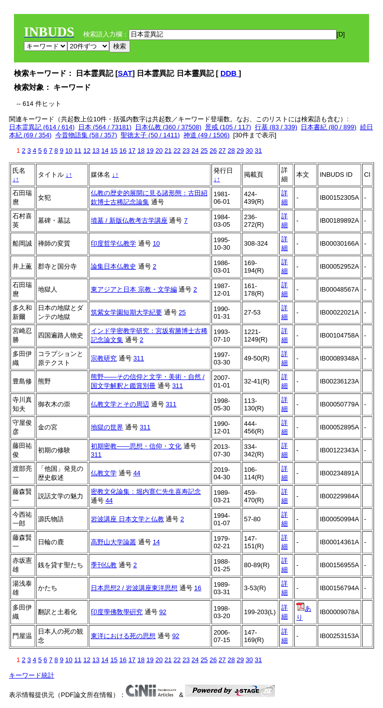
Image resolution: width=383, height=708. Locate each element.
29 (240, 150)
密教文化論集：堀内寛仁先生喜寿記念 (146, 491)
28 (230, 150)
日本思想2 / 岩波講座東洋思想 (134, 588)
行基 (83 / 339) (276, 127)
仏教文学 (104, 473)
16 (122, 150)
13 (95, 150)
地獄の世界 (107, 427)
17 (131, 150)
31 (258, 150)
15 (113, 150)
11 (77, 150)
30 (249, 150)
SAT (125, 73)
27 (221, 150)
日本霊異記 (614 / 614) (42, 127)
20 (159, 150)
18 (140, 150)
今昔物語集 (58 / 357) (86, 135)
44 (136, 473)
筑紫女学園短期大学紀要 (126, 312)
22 (177, 150)
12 (86, 150)
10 (68, 150)
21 (168, 150)
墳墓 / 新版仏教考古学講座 (129, 220)
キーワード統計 (31, 675)
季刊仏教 (104, 565)
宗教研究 (104, 358)
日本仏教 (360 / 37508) (168, 127)
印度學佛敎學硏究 (117, 612)
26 (212, 150)
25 (203, 150)
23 (186, 150)
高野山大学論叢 (113, 542)
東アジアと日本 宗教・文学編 (134, 289)
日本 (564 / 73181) (105, 127)
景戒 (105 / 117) (228, 127)
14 (104, 150)
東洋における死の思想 (123, 636)
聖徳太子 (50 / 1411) (150, 135)
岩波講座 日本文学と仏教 (127, 519)
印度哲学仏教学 (113, 243)
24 (195, 150)
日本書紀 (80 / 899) (328, 127)
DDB (229, 73)
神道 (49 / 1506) (207, 135)
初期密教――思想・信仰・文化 (136, 446)
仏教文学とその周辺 (120, 404)
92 (162, 612)
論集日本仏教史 (113, 266)
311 (138, 358)
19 (150, 150)
